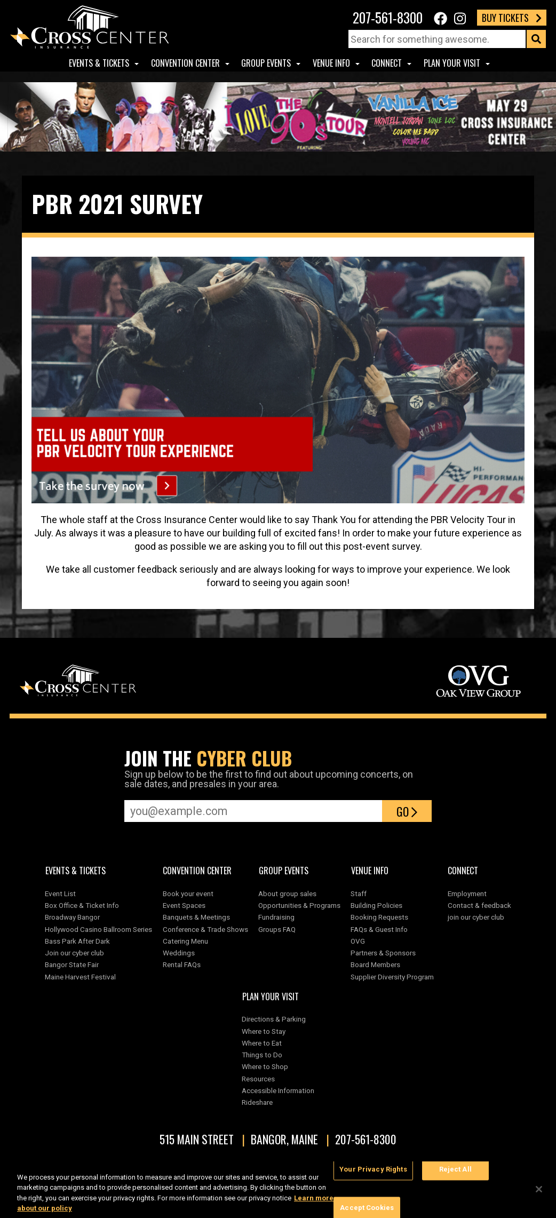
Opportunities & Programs (299, 905)
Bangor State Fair (72, 964)
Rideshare (257, 1102)
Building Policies (376, 905)
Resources (258, 1078)
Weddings (179, 952)
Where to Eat (262, 1043)
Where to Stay (263, 1031)
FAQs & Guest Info (379, 929)
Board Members (375, 964)
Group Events (266, 63)
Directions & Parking (274, 1019)
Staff (359, 893)
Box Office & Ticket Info (82, 905)
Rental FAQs (182, 964)
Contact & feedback (479, 905)
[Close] (539, 1194)
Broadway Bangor (72, 917)
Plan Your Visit (452, 63)
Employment (467, 893)
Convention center (185, 63)
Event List (60, 893)
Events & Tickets (99, 63)
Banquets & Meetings (196, 917)
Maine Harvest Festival (80, 976)
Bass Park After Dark (77, 941)
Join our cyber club (74, 952)
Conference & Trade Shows (205, 929)
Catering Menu (185, 941)
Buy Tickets (512, 18)
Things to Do (262, 1054)
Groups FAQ (277, 929)
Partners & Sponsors (383, 952)
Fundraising (276, 917)
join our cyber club (476, 917)
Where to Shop (265, 1066)
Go (406, 811)
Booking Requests (379, 917)
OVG (358, 941)
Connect (386, 63)
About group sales (287, 893)
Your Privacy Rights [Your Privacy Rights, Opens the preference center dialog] (373, 1174)
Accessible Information (278, 1090)
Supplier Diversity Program (394, 976)
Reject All (455, 1174)
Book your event (188, 893)
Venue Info (331, 63)
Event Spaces (184, 905)
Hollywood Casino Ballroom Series (98, 929)
